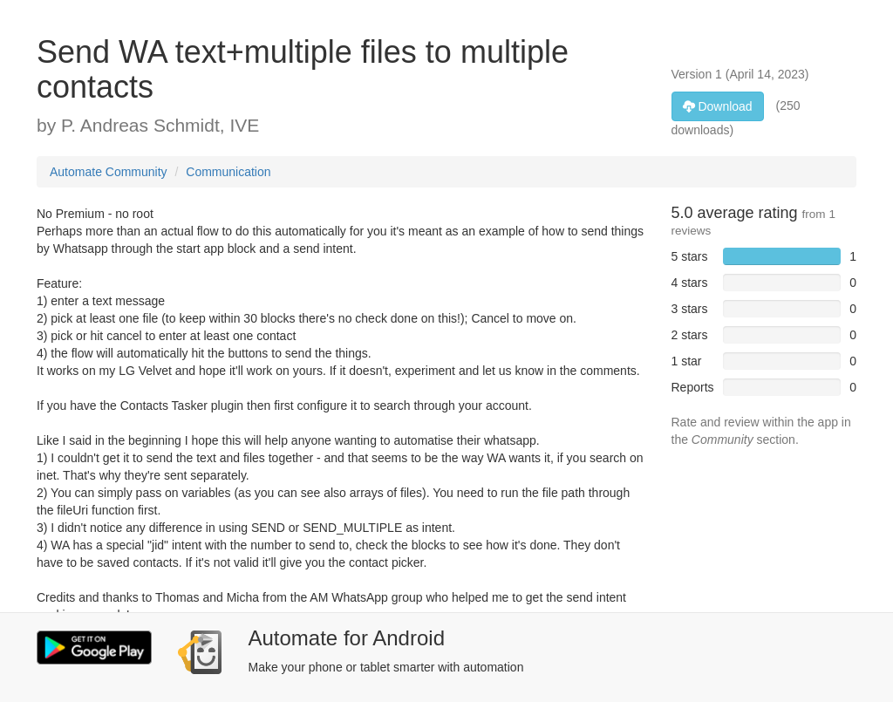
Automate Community (108, 172)
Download (718, 106)
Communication (228, 172)
